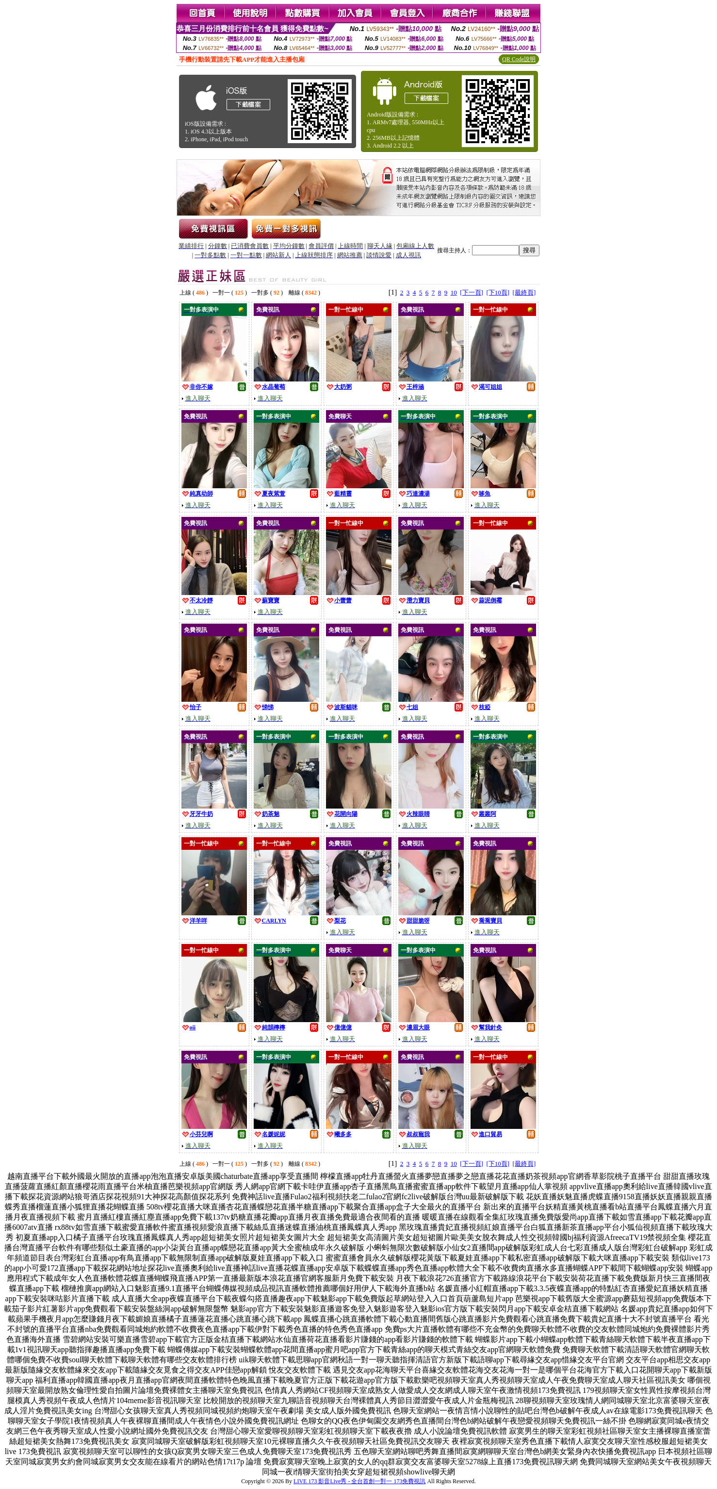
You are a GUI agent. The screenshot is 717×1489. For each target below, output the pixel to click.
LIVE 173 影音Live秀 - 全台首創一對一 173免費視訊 (359, 1481)
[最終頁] (524, 292)
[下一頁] (471, 292)
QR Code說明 (519, 59)
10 (454, 292)
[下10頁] (497, 292)
